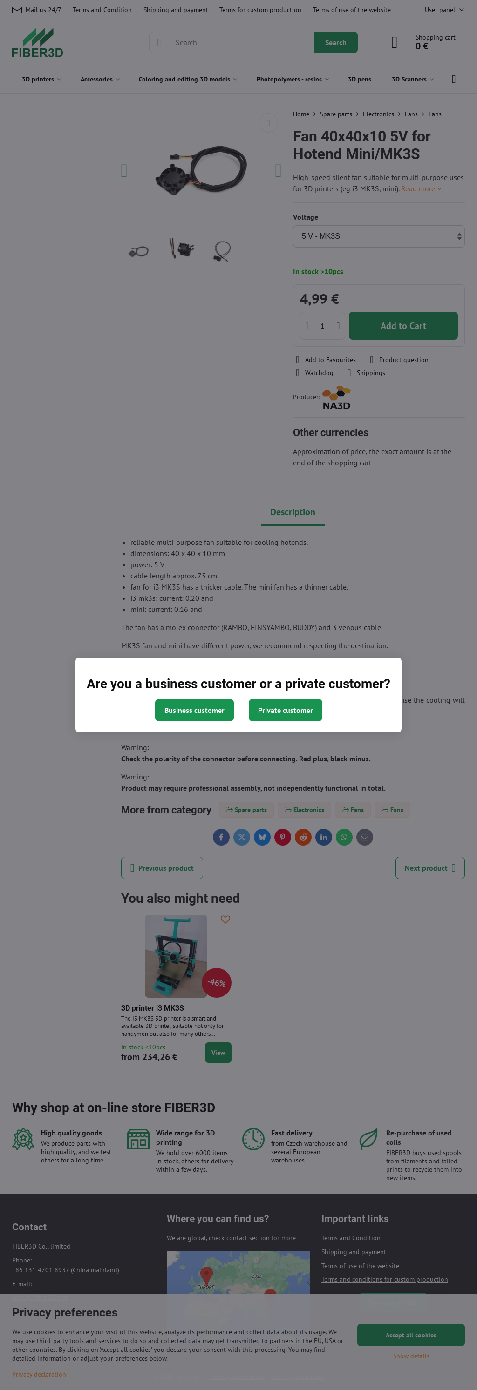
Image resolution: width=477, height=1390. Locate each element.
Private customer (285, 710)
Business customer (194, 710)
